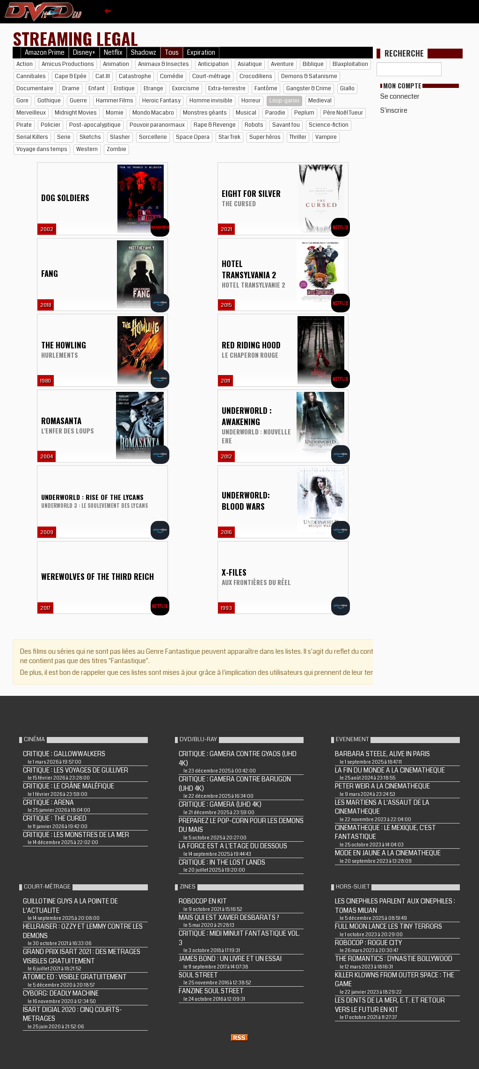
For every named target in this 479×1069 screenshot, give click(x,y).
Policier (50, 125)
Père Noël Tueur (343, 113)
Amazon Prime (45, 52)
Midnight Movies (76, 113)
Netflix (113, 52)
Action (24, 64)
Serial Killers (32, 137)
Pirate (24, 125)
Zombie (116, 149)
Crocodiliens (256, 76)
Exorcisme (185, 89)
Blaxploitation (350, 64)
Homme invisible (210, 101)
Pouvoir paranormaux (157, 125)
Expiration (201, 52)
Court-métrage (211, 76)
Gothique (49, 101)
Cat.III (102, 76)
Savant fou (286, 125)
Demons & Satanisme (309, 76)
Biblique (313, 64)
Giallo (347, 89)
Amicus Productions (68, 64)
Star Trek (229, 137)
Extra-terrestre (227, 89)
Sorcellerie (153, 137)
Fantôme (265, 89)
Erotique (124, 89)
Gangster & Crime (308, 89)
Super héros (265, 137)
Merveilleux (31, 113)
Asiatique (250, 64)
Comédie (171, 76)
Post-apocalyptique (95, 125)
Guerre (78, 101)
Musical (246, 113)
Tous (172, 52)
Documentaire (34, 89)
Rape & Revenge (215, 125)
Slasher (120, 137)
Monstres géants (205, 113)
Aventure (282, 64)
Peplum (304, 113)
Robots (254, 125)
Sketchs (90, 137)
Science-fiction (328, 125)
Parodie (275, 113)
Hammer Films (114, 101)
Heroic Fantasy (161, 101)
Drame (71, 89)
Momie (114, 113)
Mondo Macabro (153, 113)
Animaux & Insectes (163, 64)
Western (87, 149)
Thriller (298, 137)
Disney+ (84, 52)
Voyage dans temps (41, 149)
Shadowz (143, 52)
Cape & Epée (71, 76)
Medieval (320, 101)
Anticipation (213, 64)
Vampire (326, 137)
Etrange (153, 89)
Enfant (96, 89)
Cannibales (31, 76)
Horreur (251, 101)
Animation (116, 64)
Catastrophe (135, 76)
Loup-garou (284, 101)
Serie (64, 137)
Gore (22, 101)
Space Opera (193, 137)
